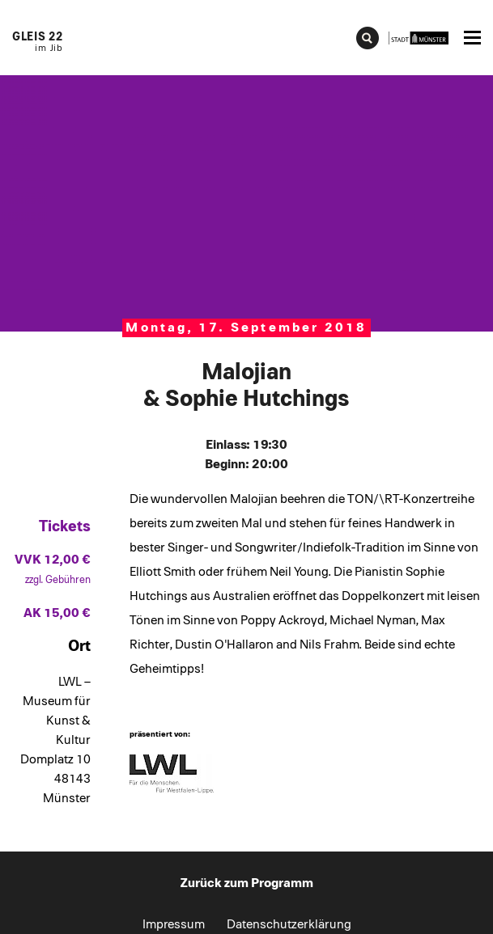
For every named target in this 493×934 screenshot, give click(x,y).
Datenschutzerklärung (289, 924)
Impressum (173, 924)
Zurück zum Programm (247, 883)
